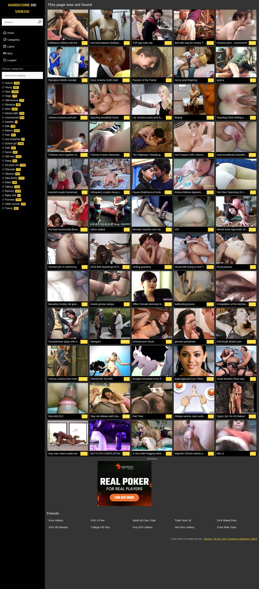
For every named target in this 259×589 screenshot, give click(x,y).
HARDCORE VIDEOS (22, 8)
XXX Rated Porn (227, 520)
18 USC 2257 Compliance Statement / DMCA (235, 539)
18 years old (14, 165)
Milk (8, 126)
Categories (11, 40)
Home (8, 33)
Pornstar (11, 199)
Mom (10, 108)
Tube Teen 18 (183, 520)
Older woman (14, 203)
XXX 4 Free (98, 520)
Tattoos (11, 186)
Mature (11, 130)
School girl (13, 143)
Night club (11, 195)
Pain (9, 134)
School (11, 83)
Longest (9, 60)
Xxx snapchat (13, 139)
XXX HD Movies (58, 527)
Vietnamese (13, 100)
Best (7, 53)
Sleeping (11, 104)
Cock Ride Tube (226, 527)
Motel (9, 182)
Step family (13, 178)
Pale (9, 147)
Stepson (11, 173)
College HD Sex (100, 527)
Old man (11, 156)
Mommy (11, 190)
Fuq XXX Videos (143, 527)
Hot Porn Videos (184, 527)
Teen (10, 91)
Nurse (9, 152)
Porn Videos (56, 520)
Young (10, 87)
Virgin (9, 95)
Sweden (9, 121)
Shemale (11, 169)
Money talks (13, 113)
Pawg (9, 160)
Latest (8, 46)
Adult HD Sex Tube (144, 520)
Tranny (10, 208)
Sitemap (208, 539)
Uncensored (13, 117)
